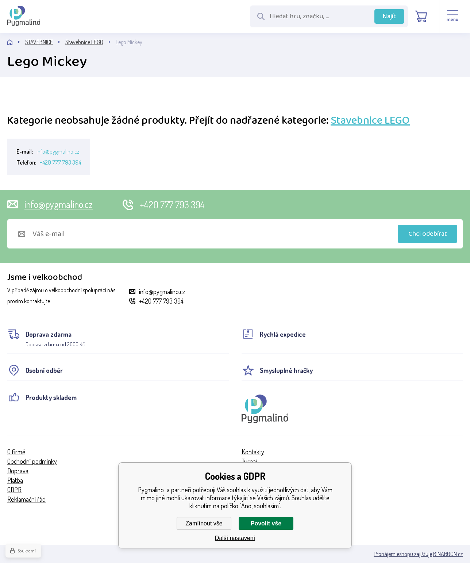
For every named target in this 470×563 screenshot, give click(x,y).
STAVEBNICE (39, 42)
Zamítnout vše (203, 523)
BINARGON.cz (448, 554)
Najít (389, 16)
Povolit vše (266, 523)
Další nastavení (235, 538)
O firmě (16, 452)
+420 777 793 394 (60, 162)
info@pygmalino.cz (57, 151)
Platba (15, 480)
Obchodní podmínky (32, 461)
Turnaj (249, 461)
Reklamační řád (26, 499)
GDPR (14, 490)
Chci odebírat (427, 234)
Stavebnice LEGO (84, 42)
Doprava (17, 471)
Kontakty (253, 452)
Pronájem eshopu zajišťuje (403, 554)
